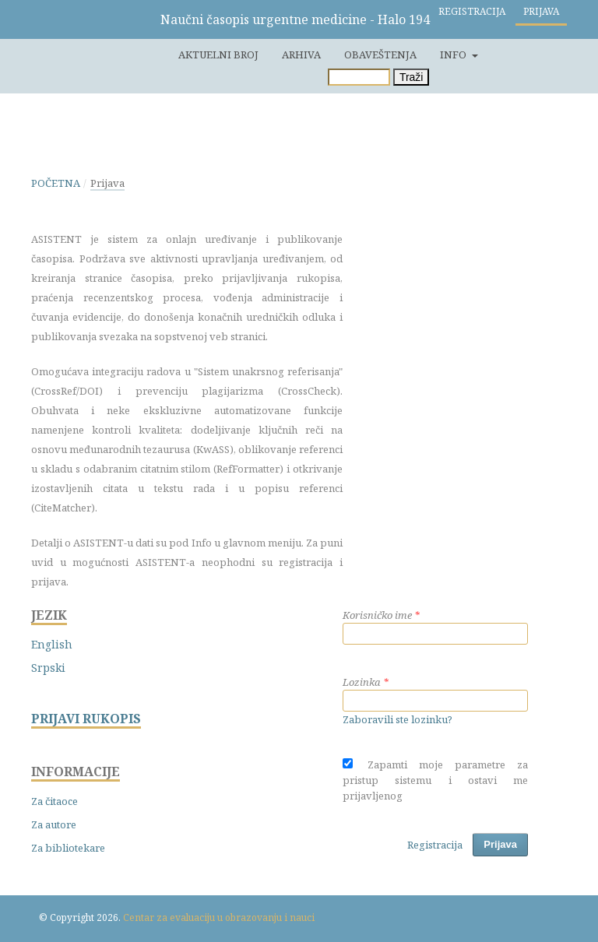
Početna (55, 183)
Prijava (541, 11)
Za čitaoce (54, 801)
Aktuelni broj (218, 54)
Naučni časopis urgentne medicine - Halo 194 (295, 19)
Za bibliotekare (68, 848)
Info (454, 54)
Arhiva (301, 54)
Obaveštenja (380, 54)
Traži (411, 77)
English (51, 644)
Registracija (471, 11)
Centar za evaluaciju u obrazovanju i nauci (219, 917)
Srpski (48, 667)
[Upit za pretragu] (359, 77)
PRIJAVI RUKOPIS (86, 719)
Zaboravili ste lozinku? (397, 719)
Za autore (53, 824)
